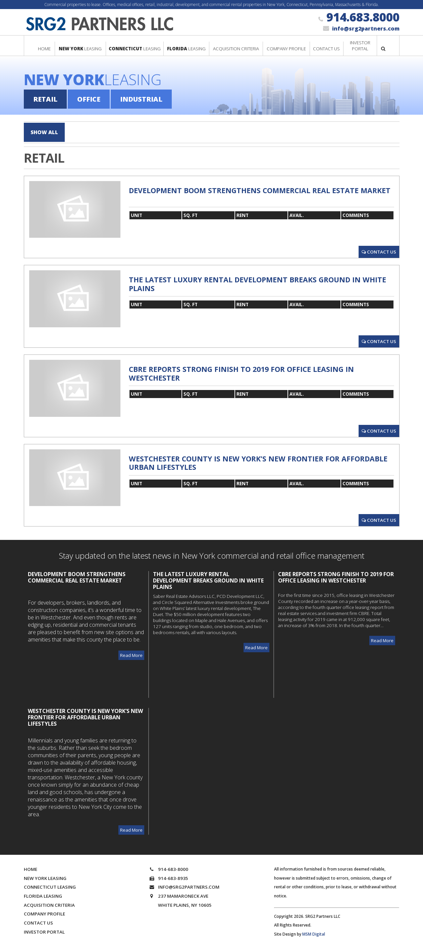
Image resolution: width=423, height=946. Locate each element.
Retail (45, 99)
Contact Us (379, 249)
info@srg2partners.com (366, 28)
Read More (131, 652)
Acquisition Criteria (49, 902)
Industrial (141, 99)
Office (88, 99)
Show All (46, 131)
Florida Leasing (43, 893)
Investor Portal (44, 929)
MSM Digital (313, 931)
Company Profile (44, 911)
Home (30, 866)
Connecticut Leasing (50, 884)
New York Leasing (45, 875)
